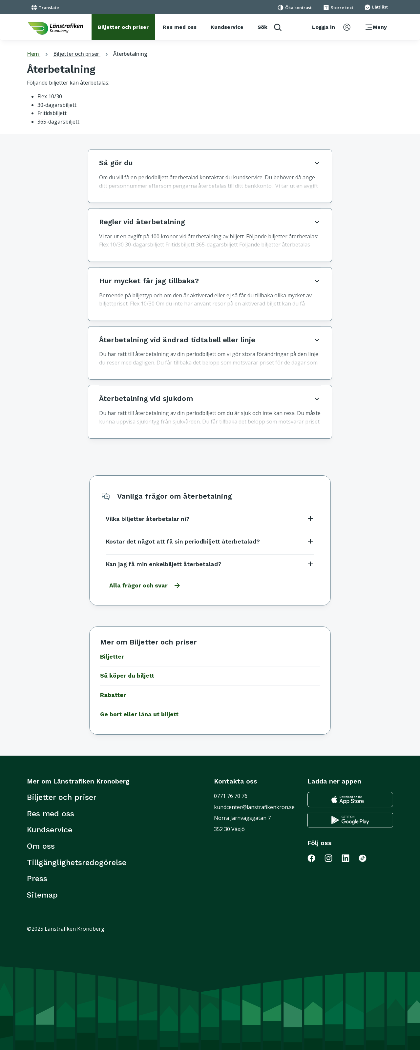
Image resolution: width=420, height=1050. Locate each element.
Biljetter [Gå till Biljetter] (112, 656)
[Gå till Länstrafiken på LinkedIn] (349, 858)
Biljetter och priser (81, 53)
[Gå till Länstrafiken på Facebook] (315, 858)
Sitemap (42, 895)
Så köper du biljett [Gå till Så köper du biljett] (127, 675)
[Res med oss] (180, 27)
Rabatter (113, 695)
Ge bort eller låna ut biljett (139, 714)
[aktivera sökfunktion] (269, 27)
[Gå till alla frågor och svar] (143, 585)
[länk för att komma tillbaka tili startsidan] (55, 28)
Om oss (41, 846)
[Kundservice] (227, 27)
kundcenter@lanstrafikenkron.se (254, 807)
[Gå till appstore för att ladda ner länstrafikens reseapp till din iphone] (350, 799)
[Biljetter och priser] (123, 27)
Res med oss (50, 813)
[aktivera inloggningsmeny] (331, 27)
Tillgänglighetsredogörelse (76, 862)
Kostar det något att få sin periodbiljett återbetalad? (210, 541)
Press (37, 878)
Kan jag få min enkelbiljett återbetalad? (210, 563)
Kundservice (49, 829)
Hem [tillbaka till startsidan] (38, 53)
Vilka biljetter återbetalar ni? (210, 518)
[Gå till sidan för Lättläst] (376, 6)
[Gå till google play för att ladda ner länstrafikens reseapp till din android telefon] (350, 820)
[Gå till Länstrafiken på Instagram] (332, 858)
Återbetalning (130, 53)
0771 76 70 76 (230, 796)
